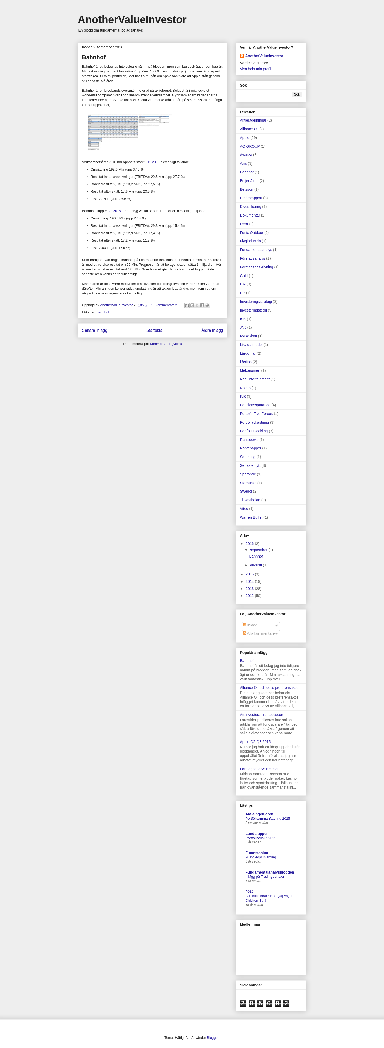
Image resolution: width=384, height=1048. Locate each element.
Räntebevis (249, 440)
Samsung (248, 457)
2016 (250, 543)
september (259, 550)
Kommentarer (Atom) (166, 344)
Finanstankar (257, 853)
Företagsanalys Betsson (260, 769)
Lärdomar (248, 353)
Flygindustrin (250, 241)
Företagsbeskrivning (256, 267)
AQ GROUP (250, 146)
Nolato (245, 388)
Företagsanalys (252, 258)
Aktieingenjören (259, 814)
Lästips (246, 362)
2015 (250, 574)
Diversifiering (250, 206)
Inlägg (250, 625)
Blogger (212, 1038)
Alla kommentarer (259, 633)
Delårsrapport (251, 198)
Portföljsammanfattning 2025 (268, 818)
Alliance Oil (249, 129)
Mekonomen (250, 370)
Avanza (246, 155)
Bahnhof (94, 57)
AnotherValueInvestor (132, 19)
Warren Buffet (251, 517)
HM (243, 284)
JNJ (243, 327)
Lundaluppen (257, 833)
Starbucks (248, 483)
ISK (243, 319)
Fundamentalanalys (256, 250)
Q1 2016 (152, 162)
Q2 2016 (114, 211)
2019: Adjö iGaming (261, 857)
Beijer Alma (249, 181)
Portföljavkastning (254, 422)
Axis (243, 163)
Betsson (246, 189)
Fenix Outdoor (251, 232)
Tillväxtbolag (250, 500)
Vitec (244, 509)
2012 (250, 596)
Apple (245, 138)
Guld (244, 276)
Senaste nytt (250, 465)
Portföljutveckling (254, 431)
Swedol (246, 491)
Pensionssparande (255, 405)
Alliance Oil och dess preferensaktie (269, 687)
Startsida (154, 330)
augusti (256, 565)
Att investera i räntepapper (261, 715)
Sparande (248, 474)
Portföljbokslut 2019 (261, 838)
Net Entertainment (255, 379)
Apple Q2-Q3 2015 (255, 742)
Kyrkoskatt (248, 336)
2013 (250, 588)
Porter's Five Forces (256, 414)
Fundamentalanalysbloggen (270, 872)
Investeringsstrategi (256, 301)
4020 (250, 891)
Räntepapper (250, 448)
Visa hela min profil (255, 69)
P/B (243, 396)
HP (242, 293)
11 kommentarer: (164, 305)
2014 (250, 581)
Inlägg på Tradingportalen (265, 877)
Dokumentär (250, 215)
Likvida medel (251, 345)
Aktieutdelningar (253, 120)
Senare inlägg (94, 330)
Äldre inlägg (212, 330)
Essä (244, 224)
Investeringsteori (253, 310)
